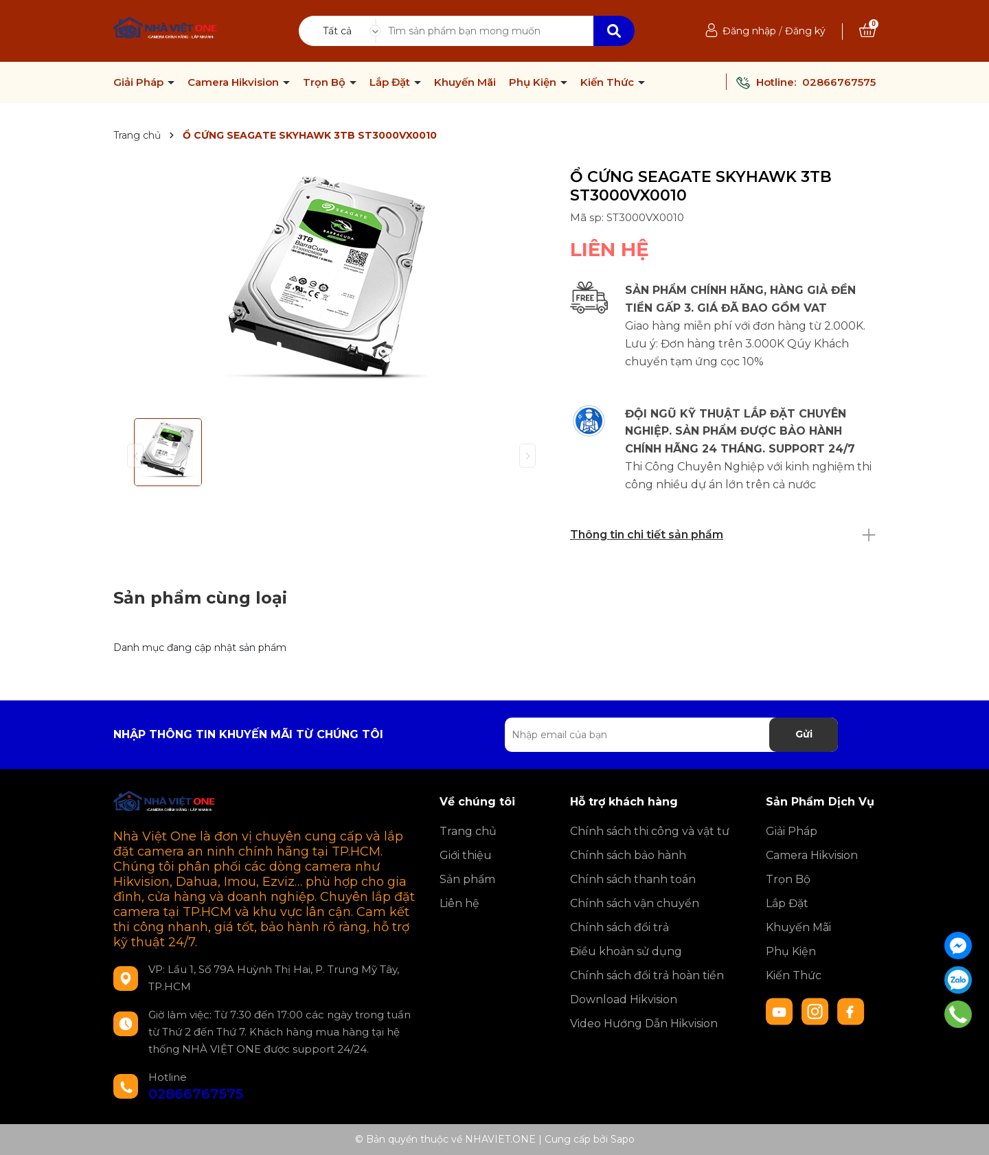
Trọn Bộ (325, 82)
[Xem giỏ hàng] (867, 31)
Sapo (623, 1139)
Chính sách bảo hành (628, 855)
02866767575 (839, 82)
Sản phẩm (467, 879)
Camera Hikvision (234, 82)
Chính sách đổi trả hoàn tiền (647, 975)
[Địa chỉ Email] (671, 735)
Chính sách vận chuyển (634, 903)
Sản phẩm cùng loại (200, 598)
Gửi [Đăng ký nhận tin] (803, 734)
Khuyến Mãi (465, 82)
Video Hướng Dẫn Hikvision (644, 1023)
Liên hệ (459, 903)
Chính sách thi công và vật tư (649, 831)
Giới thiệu (466, 855)
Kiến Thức (608, 82)
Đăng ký (805, 31)
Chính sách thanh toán (633, 879)
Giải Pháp (139, 82)
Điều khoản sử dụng (626, 951)
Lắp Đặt (391, 82)
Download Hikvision (623, 999)
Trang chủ (468, 831)
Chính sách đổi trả (619, 927)
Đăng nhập (749, 31)
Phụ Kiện (534, 82)
